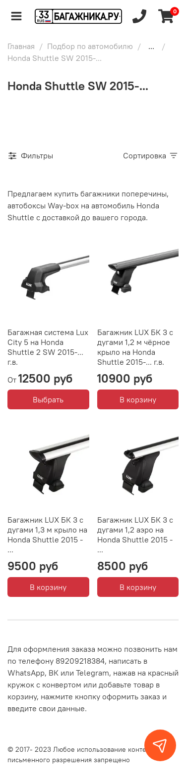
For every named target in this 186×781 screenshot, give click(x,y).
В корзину (138, 399)
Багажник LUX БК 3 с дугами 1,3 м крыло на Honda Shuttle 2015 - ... (47, 534)
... (151, 46)
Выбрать (48, 399)
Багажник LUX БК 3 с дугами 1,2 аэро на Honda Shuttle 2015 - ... (135, 534)
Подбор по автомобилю (90, 46)
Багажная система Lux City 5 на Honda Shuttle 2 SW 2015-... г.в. (47, 347)
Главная (21, 46)
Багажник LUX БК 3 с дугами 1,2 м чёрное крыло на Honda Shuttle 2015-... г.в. (135, 347)
